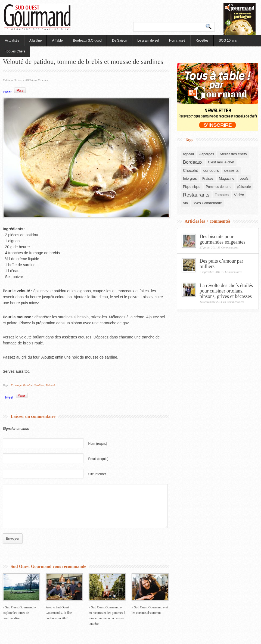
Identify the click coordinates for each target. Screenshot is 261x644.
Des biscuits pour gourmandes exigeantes (222, 239)
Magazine (226, 178)
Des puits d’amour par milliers (221, 263)
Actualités (12, 40)
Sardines (39, 385)
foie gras (190, 178)
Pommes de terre (218, 187)
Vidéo (239, 195)
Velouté (50, 385)
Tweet (7, 92)
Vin (185, 203)
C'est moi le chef (221, 162)
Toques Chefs (15, 51)
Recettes (201, 40)
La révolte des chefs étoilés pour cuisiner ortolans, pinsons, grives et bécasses (226, 291)
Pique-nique (191, 187)
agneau (188, 154)
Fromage (16, 385)
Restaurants (196, 195)
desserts (231, 170)
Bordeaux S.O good (87, 40)
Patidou (28, 385)
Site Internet (97, 474)
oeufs (244, 178)
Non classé (177, 40)
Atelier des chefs (233, 154)
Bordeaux (193, 162)
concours (211, 170)
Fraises (207, 179)
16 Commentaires (233, 301)
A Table (57, 40)
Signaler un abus (16, 429)
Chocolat (190, 170)
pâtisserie (244, 187)
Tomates (222, 195)
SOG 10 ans (228, 40)
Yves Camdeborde (207, 203)
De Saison (119, 40)
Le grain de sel (148, 40)
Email (98, 459)
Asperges (206, 154)
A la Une (35, 40)
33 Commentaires (228, 247)
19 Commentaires (232, 271)
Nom (97, 444)
